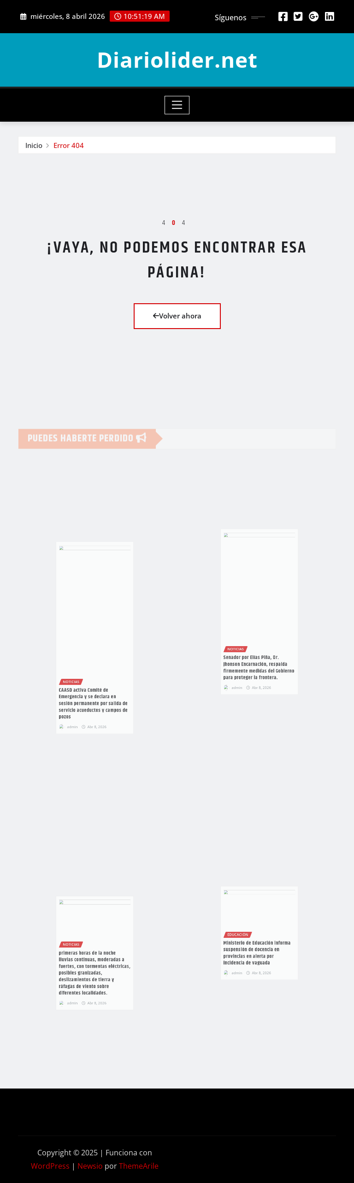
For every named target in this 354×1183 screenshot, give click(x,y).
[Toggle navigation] (177, 105)
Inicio (33, 146)
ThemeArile (139, 1166)
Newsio (90, 1166)
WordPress (50, 1166)
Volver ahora (177, 315)
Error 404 (68, 146)
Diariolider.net (177, 59)
